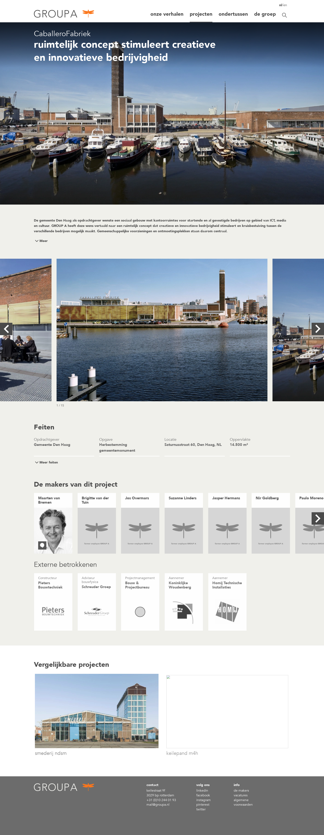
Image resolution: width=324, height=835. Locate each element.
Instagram (203, 800)
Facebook (203, 795)
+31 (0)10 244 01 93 (161, 800)
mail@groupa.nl (158, 804)
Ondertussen (233, 14)
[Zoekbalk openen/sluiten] (284, 15)
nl (280, 5)
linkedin (202, 790)
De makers (241, 790)
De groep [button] (265, 14)
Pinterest (202, 804)
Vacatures (241, 795)
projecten (201, 14)
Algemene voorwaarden (243, 802)
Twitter (201, 809)
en (285, 5)
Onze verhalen (166, 14)
